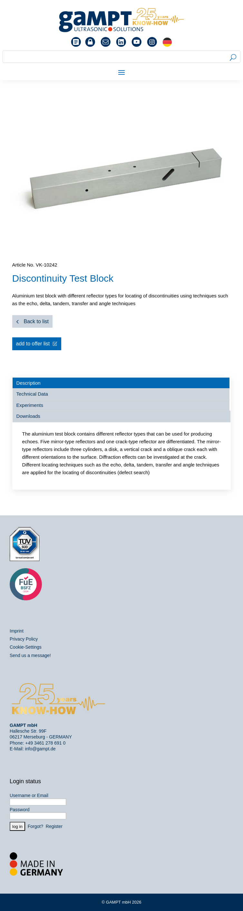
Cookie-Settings (26, 647)
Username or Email (29, 795)
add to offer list (33, 343)
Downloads (28, 416)
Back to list (36, 321)
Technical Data (32, 394)
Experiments (29, 405)
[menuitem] (167, 42)
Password (19, 809)
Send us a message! (30, 655)
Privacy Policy (24, 639)
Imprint (17, 631)
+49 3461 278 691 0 (45, 743)
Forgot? (35, 826)
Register (54, 826)
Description (28, 383)
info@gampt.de (40, 748)
